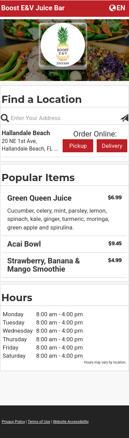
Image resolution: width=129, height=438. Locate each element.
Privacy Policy (13, 421)
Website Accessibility (71, 421)
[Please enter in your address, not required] (64, 118)
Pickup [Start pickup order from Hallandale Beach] (78, 145)
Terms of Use (39, 421)
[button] (118, 7)
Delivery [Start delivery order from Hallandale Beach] (112, 145)
